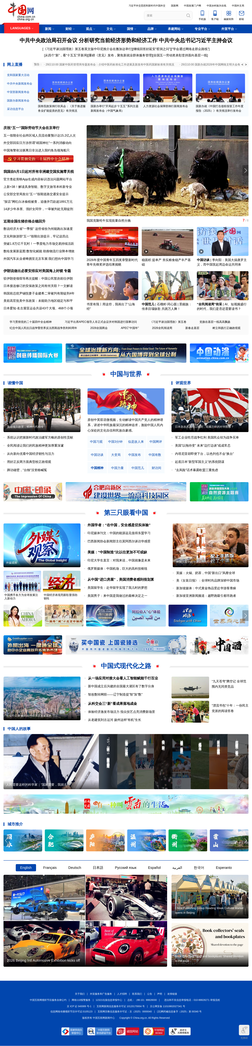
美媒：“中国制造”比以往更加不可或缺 (117, 552)
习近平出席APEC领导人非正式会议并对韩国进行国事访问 (101, 321)
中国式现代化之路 (126, 665)
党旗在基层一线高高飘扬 (215, 321)
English (26, 868)
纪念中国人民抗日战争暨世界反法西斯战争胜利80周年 (43, 327)
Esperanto (224, 868)
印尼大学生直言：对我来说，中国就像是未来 (119, 560)
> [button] (246, 64)
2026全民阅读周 (162, 327)
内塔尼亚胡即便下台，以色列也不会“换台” (204, 454)
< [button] (242, 64)
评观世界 (183, 383)
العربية (177, 868)
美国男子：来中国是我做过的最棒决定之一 (117, 595)
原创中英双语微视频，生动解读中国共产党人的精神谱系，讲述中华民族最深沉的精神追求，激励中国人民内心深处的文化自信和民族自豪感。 (125, 425)
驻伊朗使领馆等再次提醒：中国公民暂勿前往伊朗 (38, 278)
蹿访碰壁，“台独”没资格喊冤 (27, 470)
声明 (159, 993)
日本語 (98, 868)
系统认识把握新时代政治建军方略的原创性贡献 (40, 437)
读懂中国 (15, 383)
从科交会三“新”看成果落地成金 (112, 704)
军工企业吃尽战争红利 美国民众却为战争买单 (207, 437)
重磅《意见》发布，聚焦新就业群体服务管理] (121, 55)
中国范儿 (148, 304)
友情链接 (172, 993)
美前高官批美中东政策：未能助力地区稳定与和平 (38, 301)
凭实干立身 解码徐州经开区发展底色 (29, 715)
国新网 (174, 5)
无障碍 (244, 1032)
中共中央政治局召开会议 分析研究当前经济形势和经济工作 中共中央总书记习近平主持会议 (126, 40)
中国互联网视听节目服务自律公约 (48, 1000)
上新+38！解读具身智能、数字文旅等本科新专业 (38, 187)
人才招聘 (122, 993)
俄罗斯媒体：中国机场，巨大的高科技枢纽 (117, 568)
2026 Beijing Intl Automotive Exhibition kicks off (43, 960)
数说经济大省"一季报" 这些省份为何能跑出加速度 (38, 229)
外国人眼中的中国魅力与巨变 (194, 561)
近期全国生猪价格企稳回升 (25, 221)
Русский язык (125, 868)
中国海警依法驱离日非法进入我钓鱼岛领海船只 (37, 150)
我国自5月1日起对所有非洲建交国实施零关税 (39, 171)
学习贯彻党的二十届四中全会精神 (31, 321)
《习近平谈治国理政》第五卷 (168, 321)
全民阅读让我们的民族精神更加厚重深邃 (35, 445)
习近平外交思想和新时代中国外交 (147, 5)
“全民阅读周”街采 (209, 304)
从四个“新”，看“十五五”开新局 (66, 55)
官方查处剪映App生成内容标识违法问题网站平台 (38, 179)
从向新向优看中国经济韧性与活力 (30, 454)
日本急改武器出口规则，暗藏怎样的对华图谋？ (204, 426)
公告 (149, 993)
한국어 (199, 868)
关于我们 (80, 993)
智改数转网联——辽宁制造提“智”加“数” (115, 694)
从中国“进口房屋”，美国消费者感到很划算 (121, 579)
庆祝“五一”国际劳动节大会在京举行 (31, 128)
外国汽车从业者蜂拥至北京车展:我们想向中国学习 (39, 258)
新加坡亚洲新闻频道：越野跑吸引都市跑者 (206, 595)
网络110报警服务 (81, 1000)
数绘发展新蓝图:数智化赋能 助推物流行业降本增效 (39, 251)
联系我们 (137, 993)
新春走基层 (192, 327)
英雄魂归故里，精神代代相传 (25, 426)
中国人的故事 (19, 729)
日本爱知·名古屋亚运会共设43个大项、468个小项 (38, 308)
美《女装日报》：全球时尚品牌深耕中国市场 (207, 580)
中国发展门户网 (192, 5)
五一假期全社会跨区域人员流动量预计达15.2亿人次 (40, 135)
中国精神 (97, 468)
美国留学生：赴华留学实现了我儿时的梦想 (117, 587)
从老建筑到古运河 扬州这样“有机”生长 (114, 720)
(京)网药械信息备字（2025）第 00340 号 (179, 1011)
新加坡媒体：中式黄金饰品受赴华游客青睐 (206, 588)
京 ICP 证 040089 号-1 (79, 1006)
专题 (67, 271)
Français (50, 868)
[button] (245, 170)
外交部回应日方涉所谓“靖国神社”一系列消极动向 (38, 143)
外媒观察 (11, 562)
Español (154, 868)
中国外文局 (238, 5)
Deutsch (74, 868)
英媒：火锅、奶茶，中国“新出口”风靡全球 (205, 573)
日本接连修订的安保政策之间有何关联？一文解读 (38, 286)
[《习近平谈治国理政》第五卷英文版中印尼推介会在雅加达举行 (87, 49)
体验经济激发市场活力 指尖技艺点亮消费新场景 (121, 712)
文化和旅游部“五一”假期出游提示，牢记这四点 (36, 236)
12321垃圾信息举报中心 (109, 1000)
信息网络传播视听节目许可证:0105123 (71, 1011)
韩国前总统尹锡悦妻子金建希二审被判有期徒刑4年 (39, 293)
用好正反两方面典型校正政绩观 (29, 462)
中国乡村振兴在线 (216, 5)
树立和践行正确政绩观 (226, 327)
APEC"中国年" (130, 327)
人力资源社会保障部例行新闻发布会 (165, 106)
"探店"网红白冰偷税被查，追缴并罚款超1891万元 (38, 201)
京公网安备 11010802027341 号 (167, 1006)
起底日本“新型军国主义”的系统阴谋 (199, 462)
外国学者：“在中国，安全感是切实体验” (119, 525)
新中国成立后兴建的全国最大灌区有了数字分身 (121, 686)
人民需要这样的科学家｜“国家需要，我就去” (37, 785)
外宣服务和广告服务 (101, 993)
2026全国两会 (99, 327)
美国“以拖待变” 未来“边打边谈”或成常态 (202, 445)
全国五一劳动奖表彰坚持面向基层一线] (180, 55)
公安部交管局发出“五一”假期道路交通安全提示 (36, 194)
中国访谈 (203, 260)
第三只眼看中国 (126, 512)
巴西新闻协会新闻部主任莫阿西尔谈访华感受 (119, 541)
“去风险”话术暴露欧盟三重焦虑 (196, 470)
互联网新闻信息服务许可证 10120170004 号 (121, 1006)
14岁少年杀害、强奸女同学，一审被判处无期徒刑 (38, 209)
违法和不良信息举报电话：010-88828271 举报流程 (192, 1000)
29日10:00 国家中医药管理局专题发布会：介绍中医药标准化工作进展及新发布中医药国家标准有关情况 (110, 64)
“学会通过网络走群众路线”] (190, 49)
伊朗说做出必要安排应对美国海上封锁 (33, 271)
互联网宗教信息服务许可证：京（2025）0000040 (125, 1011)
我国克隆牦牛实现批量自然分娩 (109, 220)
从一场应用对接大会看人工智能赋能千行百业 (123, 678)
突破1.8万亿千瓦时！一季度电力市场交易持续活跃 (39, 243)
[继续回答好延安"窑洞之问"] (151, 49)
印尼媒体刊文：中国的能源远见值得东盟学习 (119, 533)
